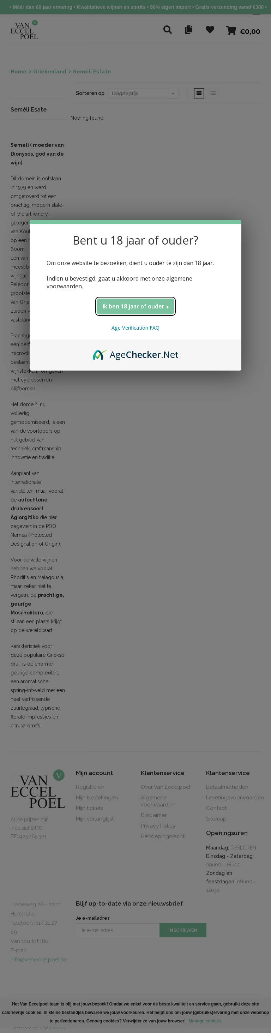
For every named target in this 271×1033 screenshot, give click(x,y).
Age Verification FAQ (135, 327)
